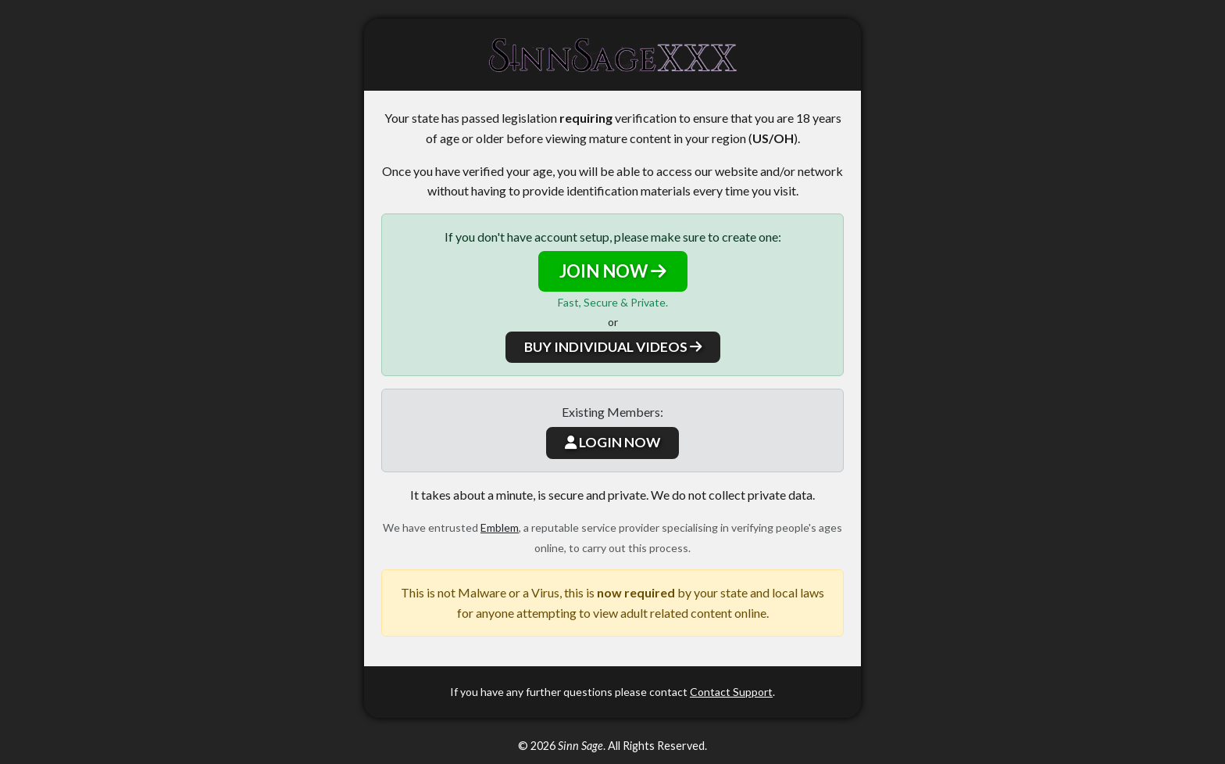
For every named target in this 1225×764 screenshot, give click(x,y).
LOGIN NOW (612, 442)
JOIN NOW (612, 271)
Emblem (499, 527)
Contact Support (731, 691)
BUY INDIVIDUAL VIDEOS (613, 347)
